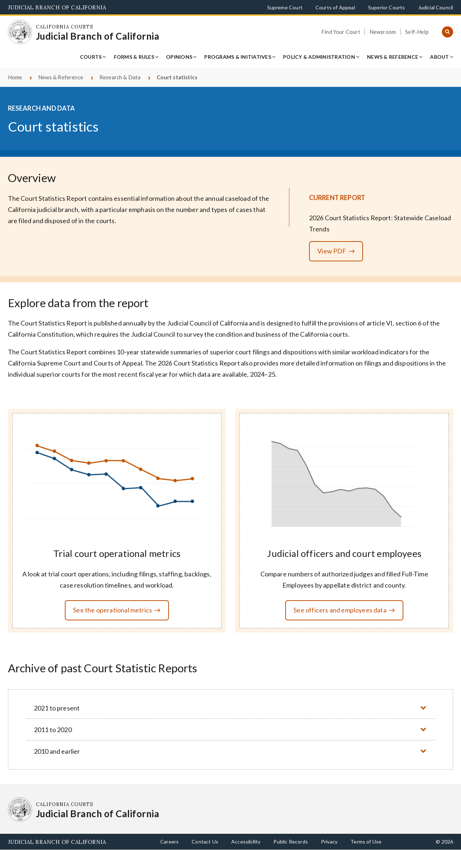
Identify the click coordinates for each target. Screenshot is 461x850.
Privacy (329, 841)
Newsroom (383, 31)
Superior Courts (386, 7)
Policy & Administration (319, 57)
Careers (169, 841)
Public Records (290, 841)
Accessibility (245, 841)
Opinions (179, 57)
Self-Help (417, 31)
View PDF (331, 251)
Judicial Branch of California (57, 7)
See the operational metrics (112, 610)
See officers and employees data (340, 610)
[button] (230, 707)
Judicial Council (435, 7)
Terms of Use (365, 841)
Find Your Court (340, 31)
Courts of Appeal (335, 7)
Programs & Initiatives (237, 57)
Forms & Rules (134, 57)
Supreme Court (285, 7)
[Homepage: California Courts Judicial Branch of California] (20, 32)
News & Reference (392, 57)
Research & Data (120, 77)
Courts (91, 57)
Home (15, 77)
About (439, 57)
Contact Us (205, 841)
